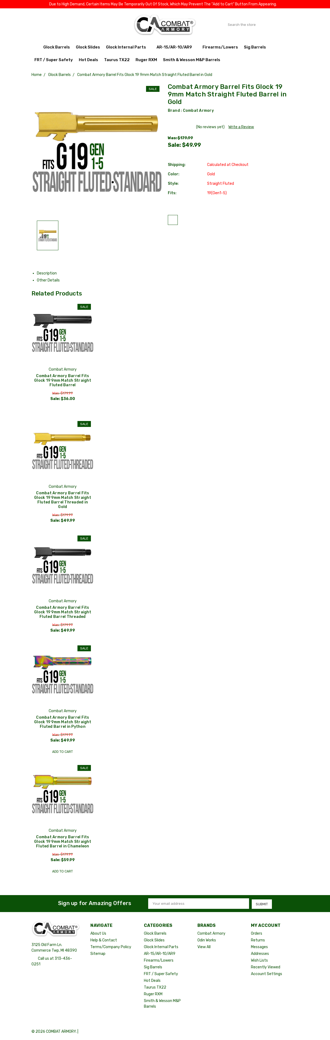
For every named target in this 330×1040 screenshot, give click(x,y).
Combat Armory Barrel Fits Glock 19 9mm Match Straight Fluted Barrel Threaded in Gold (62, 500)
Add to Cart (62, 752)
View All (204, 947)
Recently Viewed (265, 967)
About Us (98, 933)
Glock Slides (88, 47)
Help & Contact (103, 940)
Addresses (260, 954)
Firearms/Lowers (220, 47)
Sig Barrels (255, 47)
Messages (259, 947)
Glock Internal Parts (128, 47)
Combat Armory (198, 110)
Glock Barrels (56, 47)
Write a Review (241, 127)
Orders (256, 933)
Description (49, 273)
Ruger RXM (146, 59)
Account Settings (266, 974)
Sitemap (97, 954)
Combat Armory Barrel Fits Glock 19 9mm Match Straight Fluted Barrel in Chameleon (62, 842)
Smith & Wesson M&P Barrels (191, 59)
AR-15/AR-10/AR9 (177, 47)
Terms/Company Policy (110, 947)
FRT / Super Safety (53, 59)
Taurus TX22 (117, 59)
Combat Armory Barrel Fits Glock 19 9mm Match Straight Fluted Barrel (62, 380)
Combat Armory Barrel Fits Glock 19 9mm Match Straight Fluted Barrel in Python (62, 722)
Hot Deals (88, 59)
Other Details (50, 280)
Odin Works (206, 940)
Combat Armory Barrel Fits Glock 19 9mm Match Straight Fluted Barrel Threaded (62, 612)
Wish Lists (259, 960)
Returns (258, 940)
